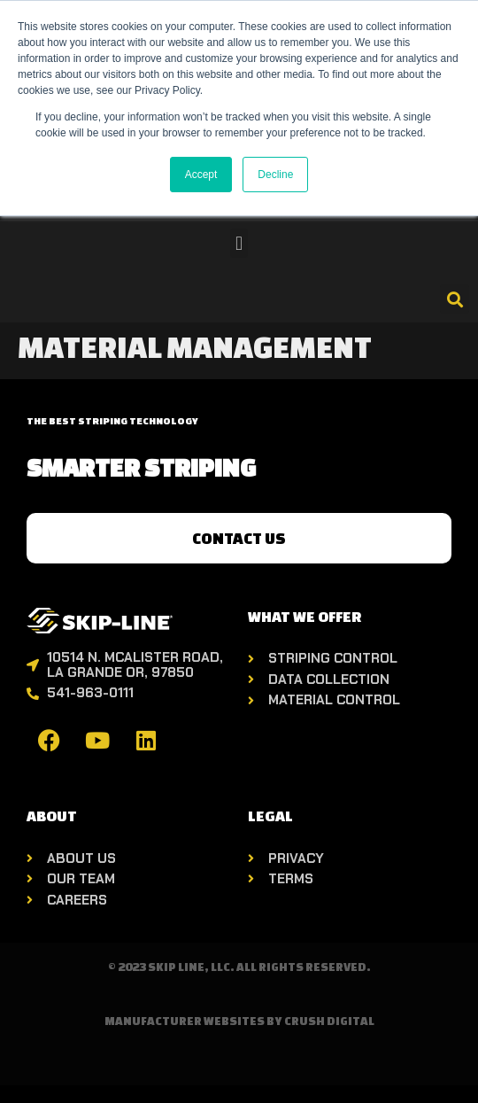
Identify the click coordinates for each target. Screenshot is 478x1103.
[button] (238, 243)
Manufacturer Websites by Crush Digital (239, 1021)
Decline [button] (275, 174)
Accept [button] (201, 174)
